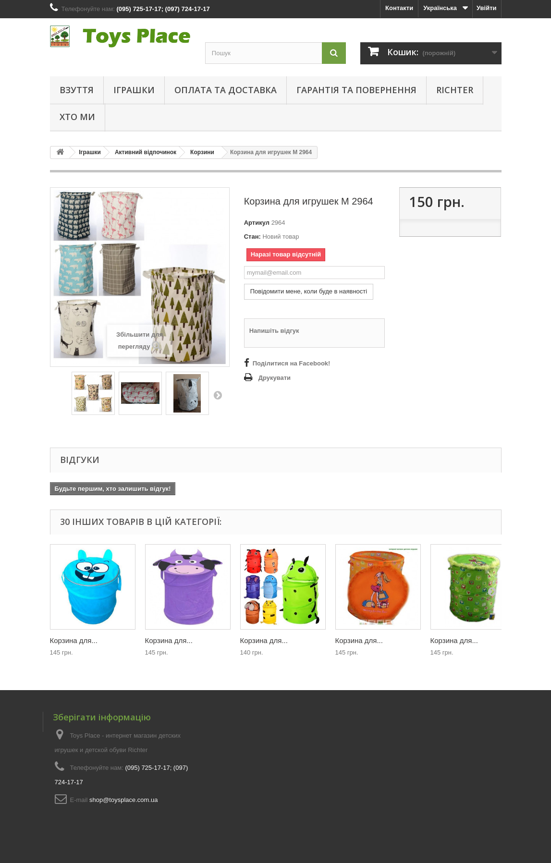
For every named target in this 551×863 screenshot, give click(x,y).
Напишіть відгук (274, 330)
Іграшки (134, 90)
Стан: (252, 236)
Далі (217, 395)
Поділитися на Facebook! (292, 363)
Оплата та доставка (225, 90)
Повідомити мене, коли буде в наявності (308, 291)
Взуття (77, 90)
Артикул (256, 222)
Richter (454, 90)
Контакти (399, 8)
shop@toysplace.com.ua (123, 799)
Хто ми (77, 116)
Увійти (487, 8)
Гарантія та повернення (356, 90)
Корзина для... (74, 640)
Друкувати (274, 377)
